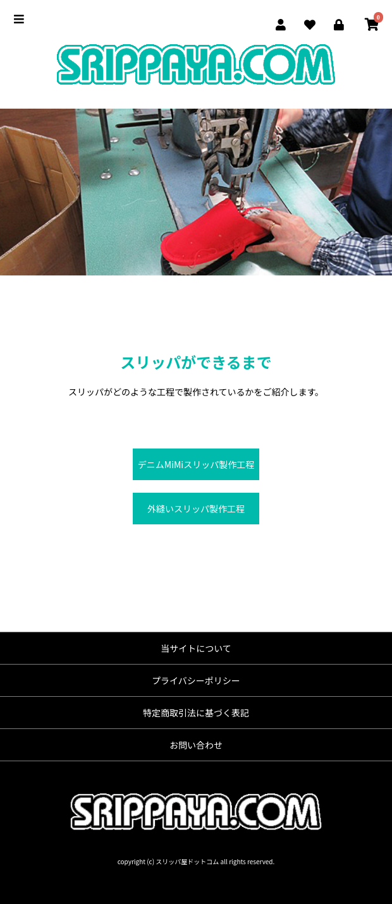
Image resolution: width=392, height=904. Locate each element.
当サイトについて (196, 648)
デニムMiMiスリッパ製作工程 (196, 464)
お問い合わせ (196, 744)
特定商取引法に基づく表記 (196, 712)
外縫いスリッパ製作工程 (196, 508)
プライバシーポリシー (196, 680)
